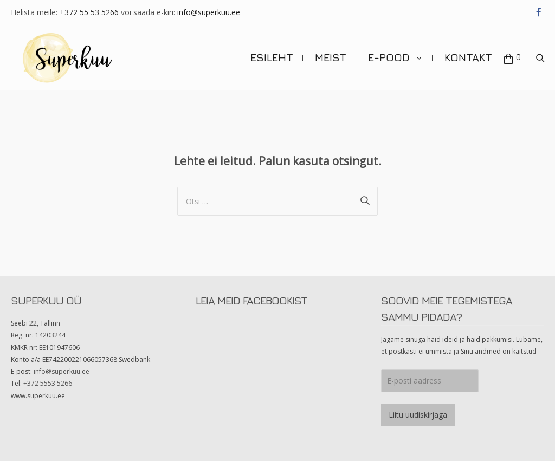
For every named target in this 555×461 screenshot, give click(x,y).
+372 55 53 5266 (89, 12)
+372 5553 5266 (47, 383)
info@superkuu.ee (208, 12)
